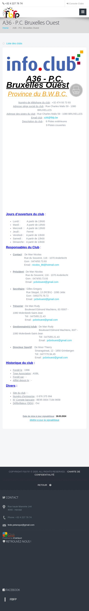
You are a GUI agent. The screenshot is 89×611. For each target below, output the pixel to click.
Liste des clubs (12, 43)
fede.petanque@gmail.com (21, 525)
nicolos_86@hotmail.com (45, 264)
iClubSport (17, 538)
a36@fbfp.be (51, 117)
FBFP (13, 599)
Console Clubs (75, 3)
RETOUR (44, 485)
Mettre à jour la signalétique (44, 420)
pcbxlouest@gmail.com (46, 282)
